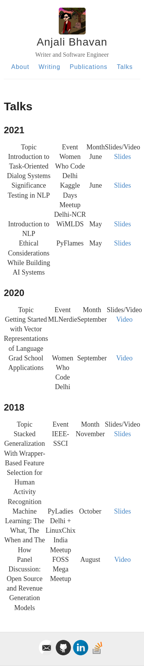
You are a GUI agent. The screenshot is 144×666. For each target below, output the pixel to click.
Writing (50, 67)
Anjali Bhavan (71, 42)
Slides (122, 156)
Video (124, 319)
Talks (124, 67)
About (20, 67)
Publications (89, 67)
